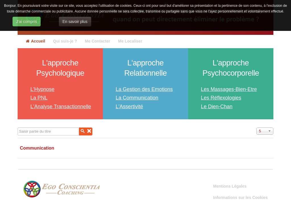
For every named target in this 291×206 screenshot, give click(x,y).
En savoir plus (75, 21)
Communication (37, 148)
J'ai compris (26, 21)
